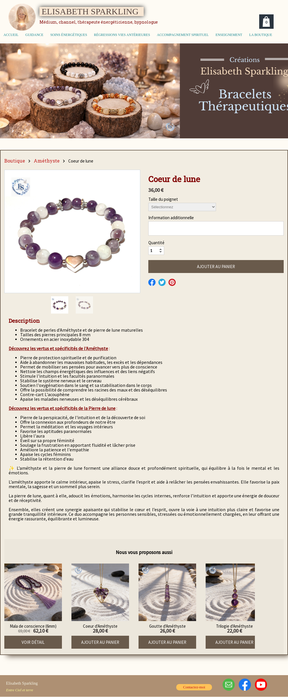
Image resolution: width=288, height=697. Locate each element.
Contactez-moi (194, 687)
